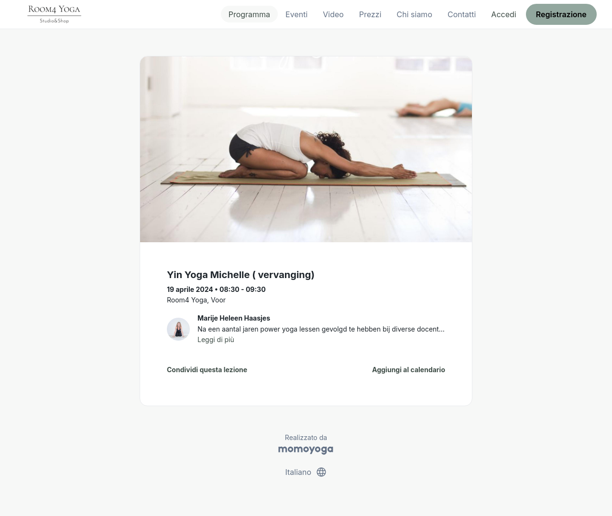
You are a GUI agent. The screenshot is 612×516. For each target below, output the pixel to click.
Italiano (306, 472)
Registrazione (561, 14)
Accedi (503, 14)
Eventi (296, 14)
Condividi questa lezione (207, 370)
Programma (249, 14)
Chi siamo (414, 14)
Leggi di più (215, 339)
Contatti (462, 14)
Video (333, 14)
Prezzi (370, 14)
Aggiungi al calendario (408, 370)
